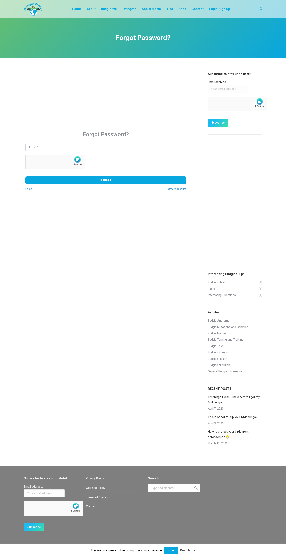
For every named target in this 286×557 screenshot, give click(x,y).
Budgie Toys (216, 346)
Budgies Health (217, 358)
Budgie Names (217, 333)
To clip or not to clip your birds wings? (232, 417)
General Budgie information (225, 371)
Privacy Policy (95, 478)
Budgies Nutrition (219, 365)
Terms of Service (97, 497)
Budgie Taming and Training (225, 339)
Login (28, 188)
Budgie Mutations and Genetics (228, 327)
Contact (91, 506)
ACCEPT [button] (171, 550)
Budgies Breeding (219, 352)
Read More (187, 550)
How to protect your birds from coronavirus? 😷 (228, 434)
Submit (106, 180)
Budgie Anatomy (218, 320)
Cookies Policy (95, 488)
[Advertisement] (106, 99)
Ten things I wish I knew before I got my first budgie (234, 399)
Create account (177, 188)
